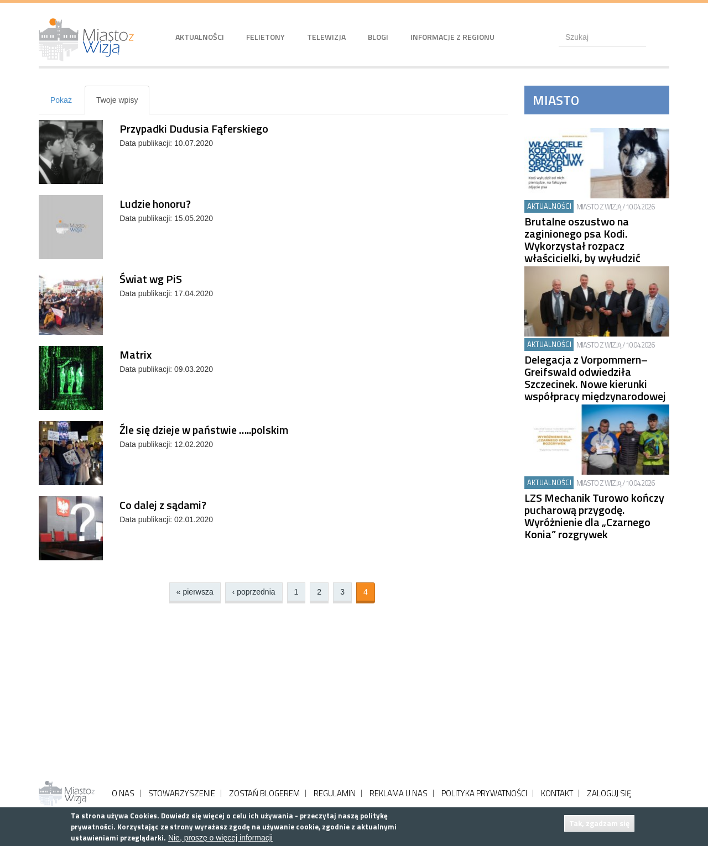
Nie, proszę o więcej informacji (220, 837)
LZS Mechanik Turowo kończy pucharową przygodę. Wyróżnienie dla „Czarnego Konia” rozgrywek (594, 516)
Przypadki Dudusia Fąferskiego (193, 128)
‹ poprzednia (253, 591)
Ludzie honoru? (155, 203)
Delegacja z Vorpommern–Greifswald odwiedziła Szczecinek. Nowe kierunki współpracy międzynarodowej (595, 378)
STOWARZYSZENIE (181, 793)
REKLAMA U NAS (398, 793)
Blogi (378, 37)
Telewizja (326, 37)
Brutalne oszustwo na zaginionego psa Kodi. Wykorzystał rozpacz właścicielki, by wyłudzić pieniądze (582, 246)
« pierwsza (195, 591)
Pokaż (61, 100)
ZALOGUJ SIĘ (609, 793)
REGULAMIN (335, 793)
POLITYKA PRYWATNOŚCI (484, 793)
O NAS (123, 793)
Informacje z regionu (452, 37)
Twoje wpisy (122, 104)
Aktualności (199, 37)
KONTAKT (557, 793)
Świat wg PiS (150, 278)
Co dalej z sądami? (162, 504)
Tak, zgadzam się (599, 823)
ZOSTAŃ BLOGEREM (264, 793)
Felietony (265, 37)
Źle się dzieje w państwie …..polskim (203, 429)
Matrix (135, 354)
